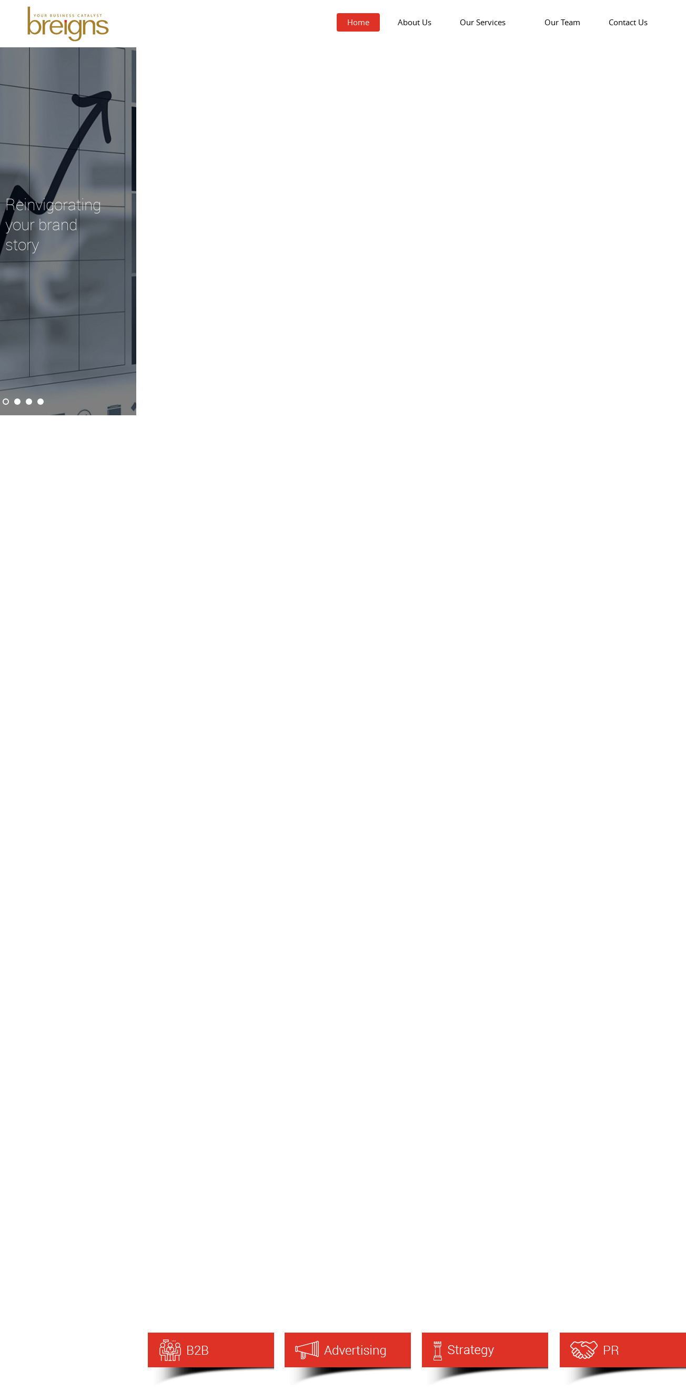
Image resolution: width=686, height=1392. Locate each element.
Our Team (562, 22)
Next (123, 231)
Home (358, 22)
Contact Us (628, 22)
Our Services (488, 22)
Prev (13, 231)
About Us (414, 22)
